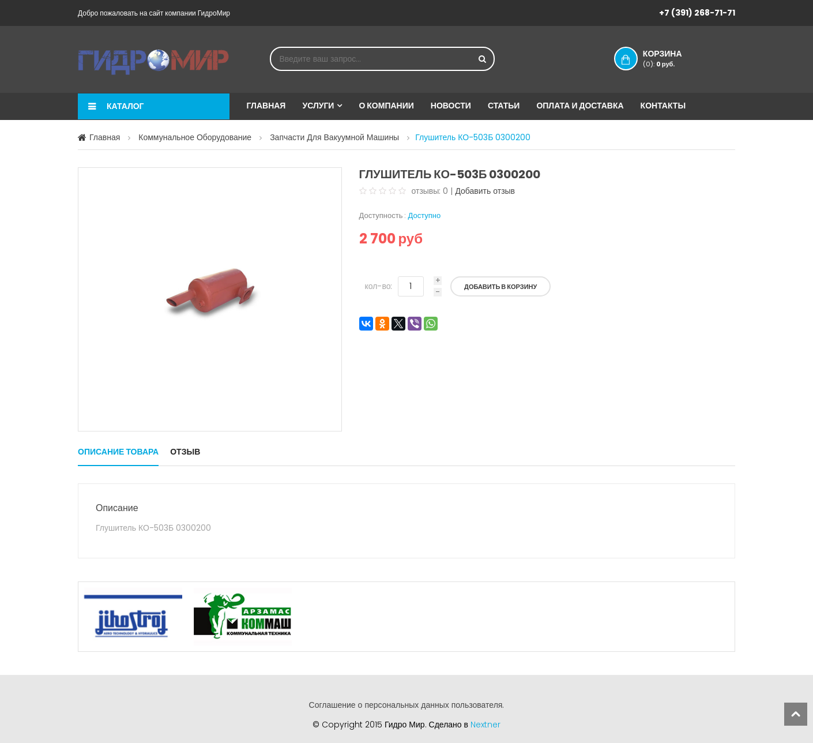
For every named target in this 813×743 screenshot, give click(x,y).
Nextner (485, 724)
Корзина (674, 58)
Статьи (504, 105)
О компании (386, 105)
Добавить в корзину (500, 286)
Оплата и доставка (579, 105)
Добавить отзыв (485, 191)
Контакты (663, 105)
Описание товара (118, 451)
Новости (451, 105)
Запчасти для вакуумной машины (334, 137)
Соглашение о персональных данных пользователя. (407, 705)
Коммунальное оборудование (194, 137)
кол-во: (379, 286)
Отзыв (185, 451)
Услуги (318, 105)
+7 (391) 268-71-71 (697, 12)
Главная (266, 105)
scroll (795, 714)
